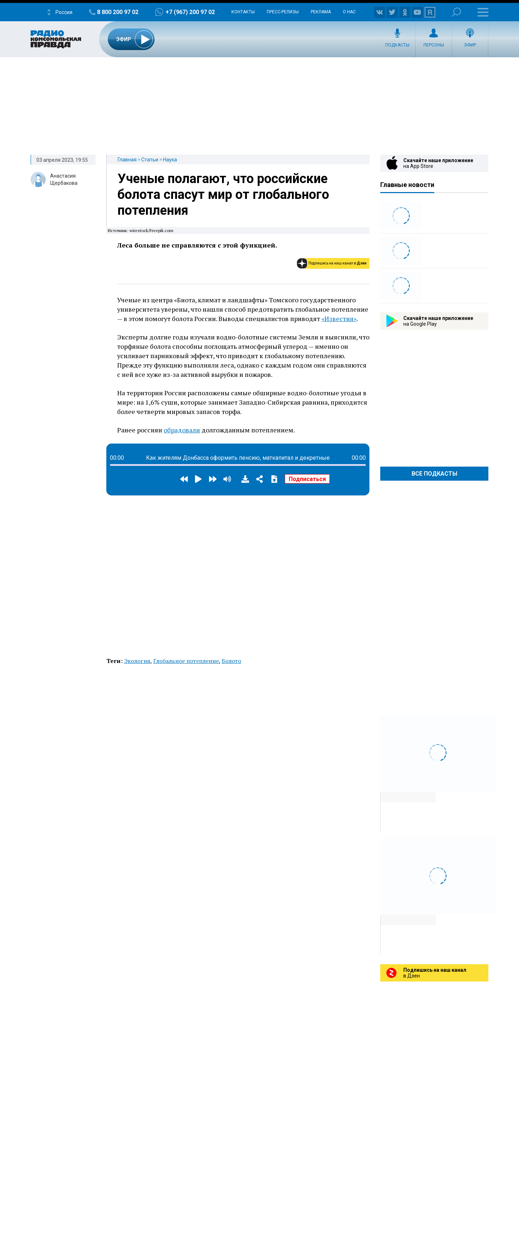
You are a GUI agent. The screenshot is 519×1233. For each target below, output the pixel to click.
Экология (137, 661)
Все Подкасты (434, 473)
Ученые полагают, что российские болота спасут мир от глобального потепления (223, 194)
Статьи (149, 160)
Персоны (433, 45)
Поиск (456, 12)
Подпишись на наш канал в (338, 263)
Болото (231, 661)
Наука (170, 160)
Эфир (470, 45)
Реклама (321, 11)
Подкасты (397, 45)
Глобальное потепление (186, 661)
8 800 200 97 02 (117, 12)
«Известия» (338, 318)
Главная (127, 160)
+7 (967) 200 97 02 (190, 12)
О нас (349, 11)
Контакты (243, 11)
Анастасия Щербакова (63, 179)
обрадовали (182, 430)
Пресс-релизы (283, 11)
